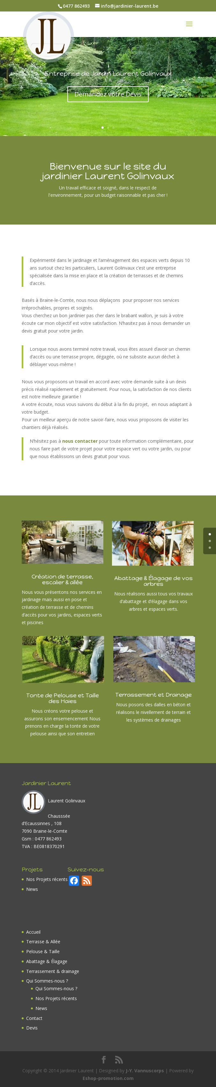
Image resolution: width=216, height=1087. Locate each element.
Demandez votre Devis (108, 99)
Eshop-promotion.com (108, 1078)
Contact (34, 1018)
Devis (32, 1028)
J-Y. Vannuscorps (145, 1071)
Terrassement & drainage (52, 971)
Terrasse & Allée (43, 941)
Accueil (33, 932)
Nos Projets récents (47, 879)
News (32, 889)
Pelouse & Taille (43, 951)
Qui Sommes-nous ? (47, 981)
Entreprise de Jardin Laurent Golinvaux (108, 78)
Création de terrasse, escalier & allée (62, 579)
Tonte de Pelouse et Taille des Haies (62, 698)
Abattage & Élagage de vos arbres (153, 581)
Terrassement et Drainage (153, 694)
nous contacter (80, 441)
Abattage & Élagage (46, 961)
